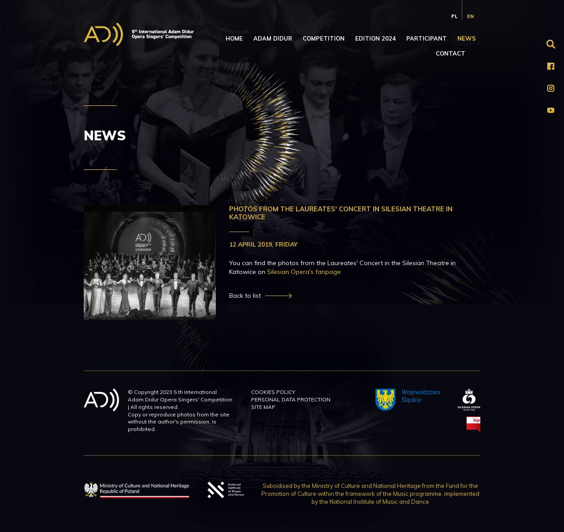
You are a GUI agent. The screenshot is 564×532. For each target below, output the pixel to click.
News (466, 38)
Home (234, 38)
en (470, 16)
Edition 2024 (375, 38)
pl (454, 16)
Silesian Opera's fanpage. (304, 272)
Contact (450, 53)
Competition (324, 38)
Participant (426, 38)
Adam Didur (272, 38)
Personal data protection (290, 399)
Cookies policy (273, 392)
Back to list (245, 296)
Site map (263, 407)
